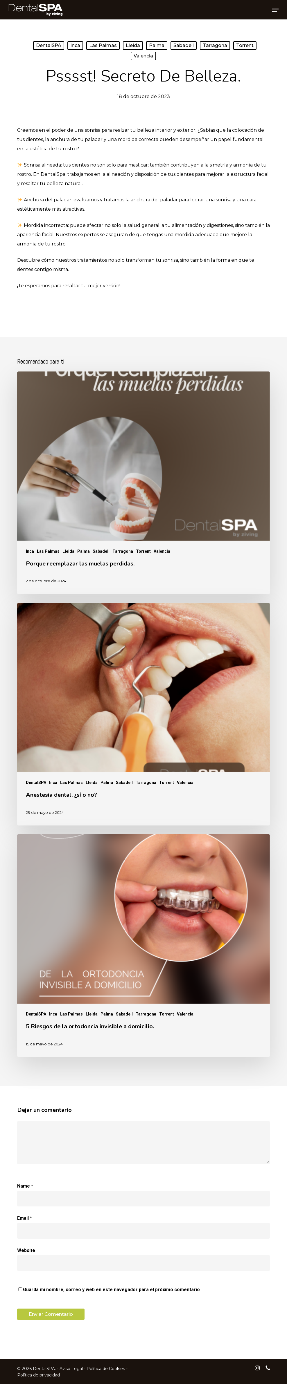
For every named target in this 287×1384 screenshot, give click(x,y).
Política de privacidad (38, 1375)
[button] (275, 10)
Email (24, 1218)
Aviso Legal (71, 1368)
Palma (156, 45)
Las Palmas (103, 45)
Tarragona (215, 45)
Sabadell (183, 45)
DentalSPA (48, 45)
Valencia (143, 56)
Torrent (245, 45)
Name (25, 1186)
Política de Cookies (106, 1368)
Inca (75, 45)
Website (26, 1250)
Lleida (133, 45)
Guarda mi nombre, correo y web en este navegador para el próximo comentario (111, 1289)
